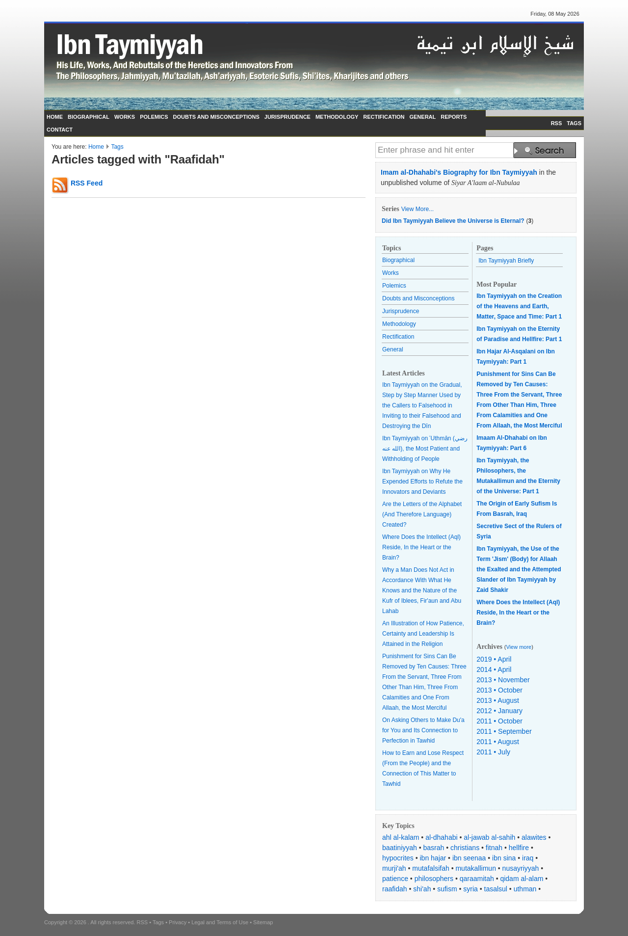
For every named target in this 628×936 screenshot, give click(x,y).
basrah (434, 848)
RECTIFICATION (383, 117)
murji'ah (394, 868)
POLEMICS (154, 117)
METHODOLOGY (336, 117)
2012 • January (499, 711)
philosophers (434, 879)
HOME (55, 117)
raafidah (394, 889)
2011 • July (493, 752)
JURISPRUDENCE (287, 117)
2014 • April (493, 669)
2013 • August (497, 700)
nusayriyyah (520, 868)
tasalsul (495, 889)
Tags (117, 146)
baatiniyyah (399, 848)
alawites (534, 837)
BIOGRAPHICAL (88, 117)
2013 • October (499, 690)
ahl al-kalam (400, 837)
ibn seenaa (469, 858)
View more (518, 647)
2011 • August (497, 742)
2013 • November (502, 680)
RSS (556, 123)
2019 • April (493, 659)
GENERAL (422, 117)
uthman (525, 889)
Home (96, 146)
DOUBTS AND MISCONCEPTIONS (216, 117)
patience (395, 879)
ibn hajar (433, 858)
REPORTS (454, 117)
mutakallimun (475, 868)
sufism (447, 889)
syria (470, 889)
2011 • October (499, 721)
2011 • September (503, 731)
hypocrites (398, 858)
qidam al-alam (521, 879)
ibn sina (504, 858)
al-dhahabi (441, 837)
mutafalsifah (430, 868)
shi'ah (422, 889)
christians (464, 848)
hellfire (519, 848)
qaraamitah (477, 879)
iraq (527, 858)
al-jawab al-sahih (489, 837)
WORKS (124, 117)
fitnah (494, 848)
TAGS (574, 123)
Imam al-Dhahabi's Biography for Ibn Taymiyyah (459, 172)
